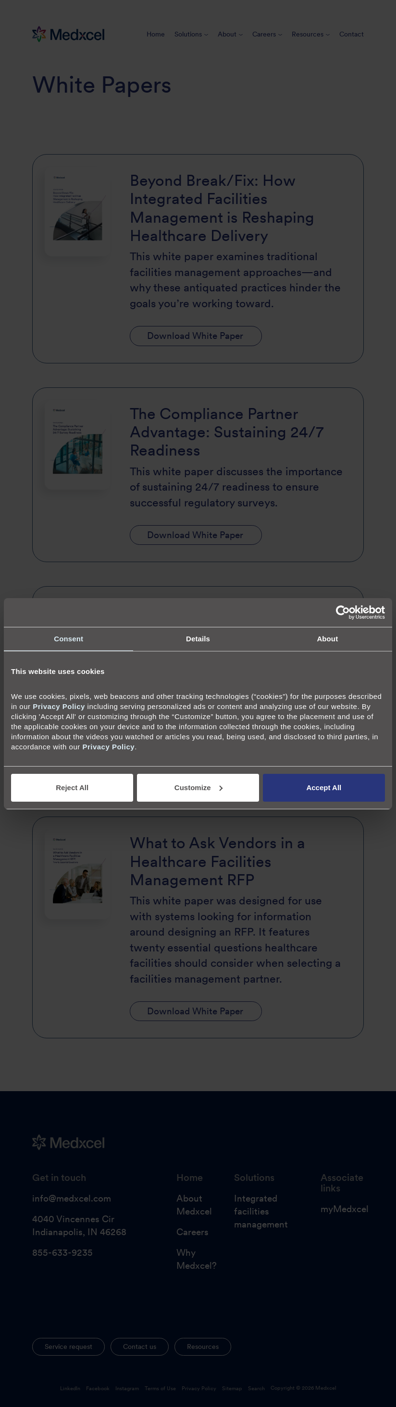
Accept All (323, 787)
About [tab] (327, 638)
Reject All (72, 787)
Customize (198, 787)
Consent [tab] (68, 638)
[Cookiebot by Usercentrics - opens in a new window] (343, 612)
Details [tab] (198, 638)
